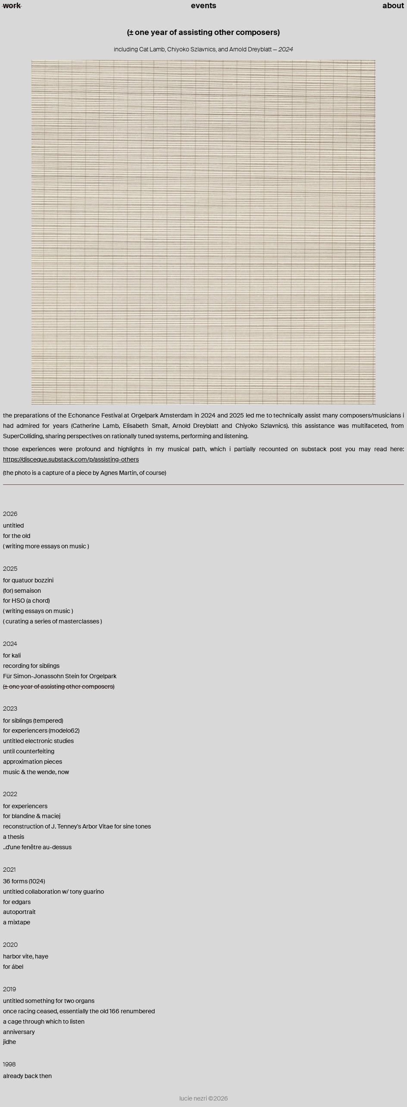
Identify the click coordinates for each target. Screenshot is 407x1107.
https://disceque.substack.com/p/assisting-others (71, 459)
